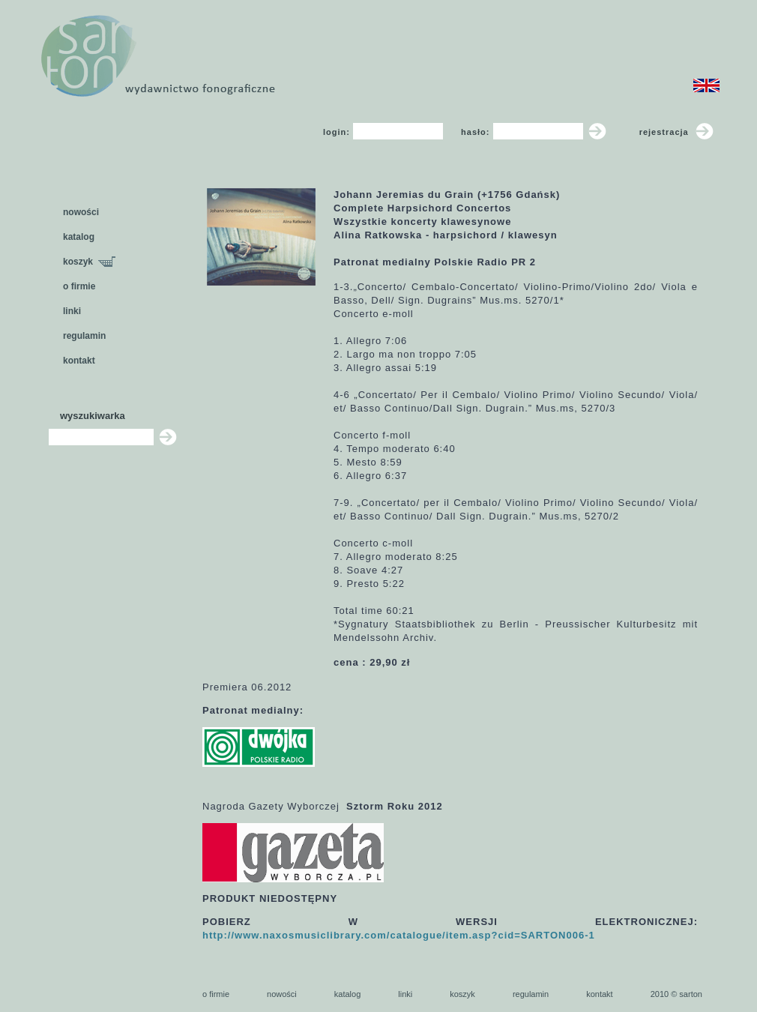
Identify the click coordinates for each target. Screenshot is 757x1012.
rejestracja (676, 131)
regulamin (84, 336)
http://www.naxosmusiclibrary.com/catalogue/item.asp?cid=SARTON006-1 (398, 935)
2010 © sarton (676, 994)
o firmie (79, 286)
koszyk (89, 261)
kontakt (79, 360)
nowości (81, 212)
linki (72, 311)
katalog (78, 237)
